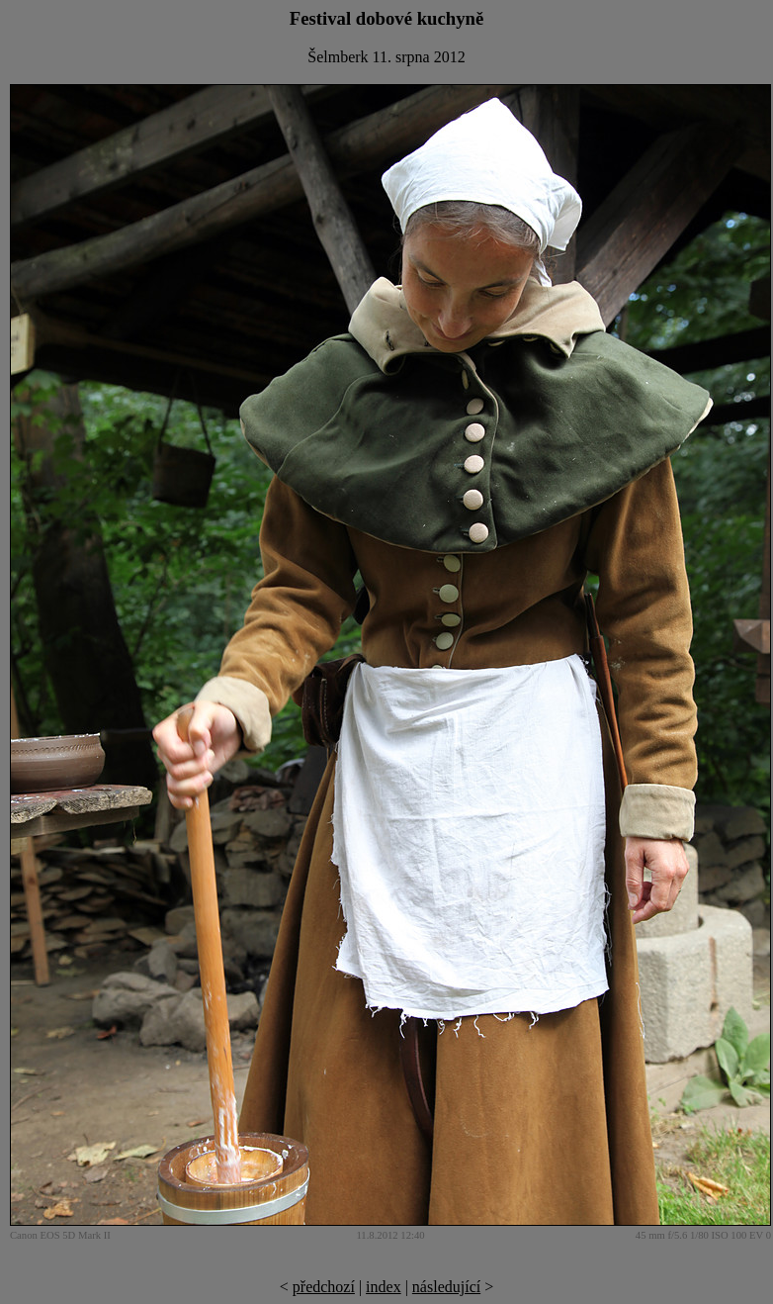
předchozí (324, 1286)
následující (446, 1286)
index (383, 1286)
